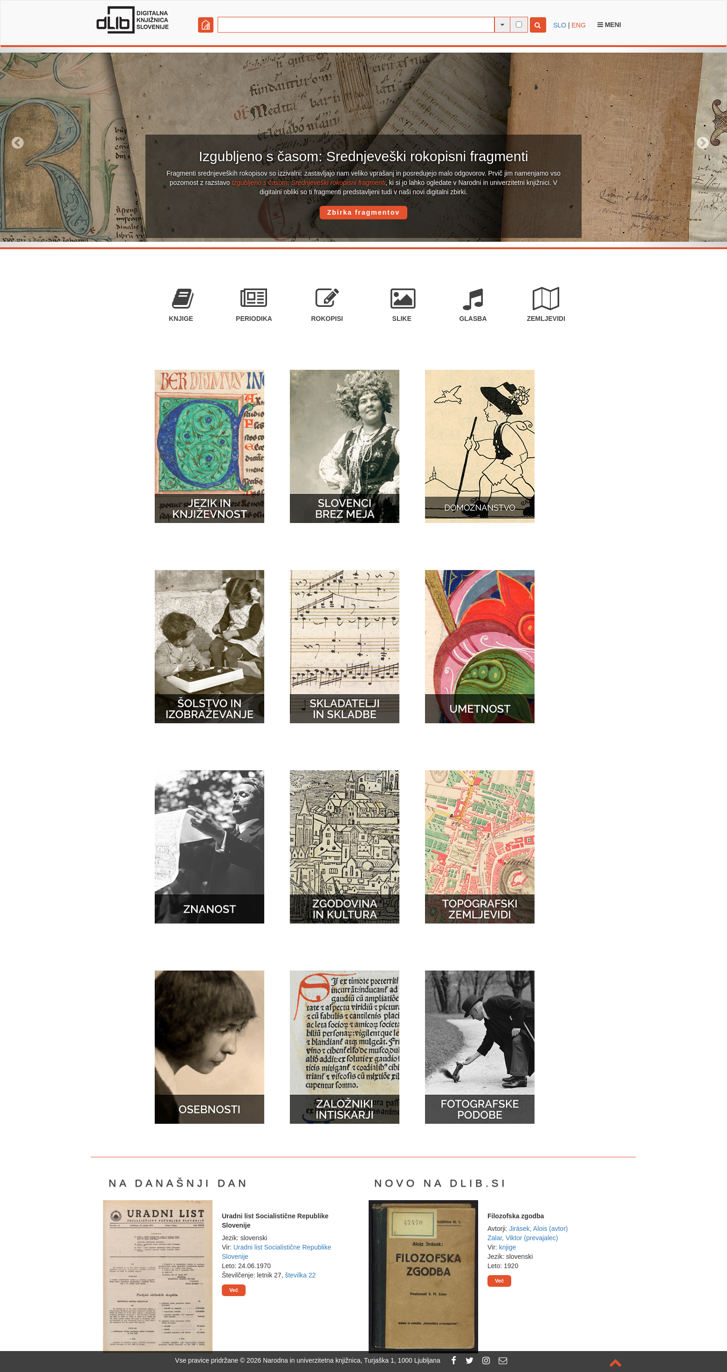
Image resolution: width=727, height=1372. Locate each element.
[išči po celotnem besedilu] (519, 24)
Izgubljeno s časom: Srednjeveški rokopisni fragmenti (308, 182)
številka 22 (300, 1275)
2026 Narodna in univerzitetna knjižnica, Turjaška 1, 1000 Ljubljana (343, 1360)
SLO (559, 25)
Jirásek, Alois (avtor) (538, 1228)
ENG (578, 25)
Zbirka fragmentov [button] (363, 212)
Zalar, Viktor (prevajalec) (522, 1238)
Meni (609, 24)
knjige (507, 1247)
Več (233, 1290)
